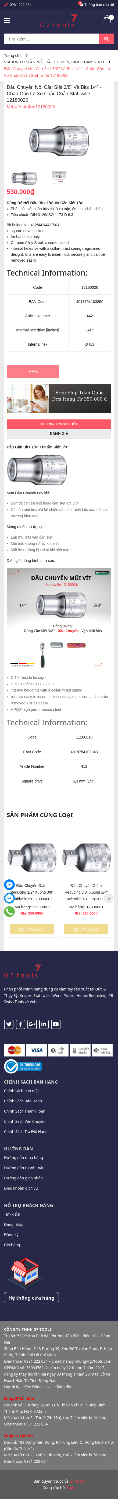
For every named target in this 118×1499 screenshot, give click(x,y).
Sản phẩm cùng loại (40, 815)
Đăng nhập (14, 1224)
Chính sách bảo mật (21, 1090)
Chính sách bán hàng (31, 1082)
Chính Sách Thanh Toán (24, 1111)
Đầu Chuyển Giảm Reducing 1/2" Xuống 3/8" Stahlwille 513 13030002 (31, 892)
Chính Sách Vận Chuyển (25, 1121)
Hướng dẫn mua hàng (23, 1157)
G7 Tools (76, 1481)
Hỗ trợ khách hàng (28, 1205)
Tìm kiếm (12, 1214)
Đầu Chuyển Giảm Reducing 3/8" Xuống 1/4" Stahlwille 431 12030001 (86, 892)
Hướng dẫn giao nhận (23, 1177)
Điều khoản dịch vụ (21, 1188)
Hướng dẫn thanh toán (24, 1167)
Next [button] (108, 898)
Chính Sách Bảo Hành (23, 1100)
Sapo (71, 1487)
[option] (24, 179)
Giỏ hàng (12, 1244)
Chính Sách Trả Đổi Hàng (26, 1131)
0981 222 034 (20, 4)
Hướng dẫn (18, 1149)
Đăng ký (11, 1234)
